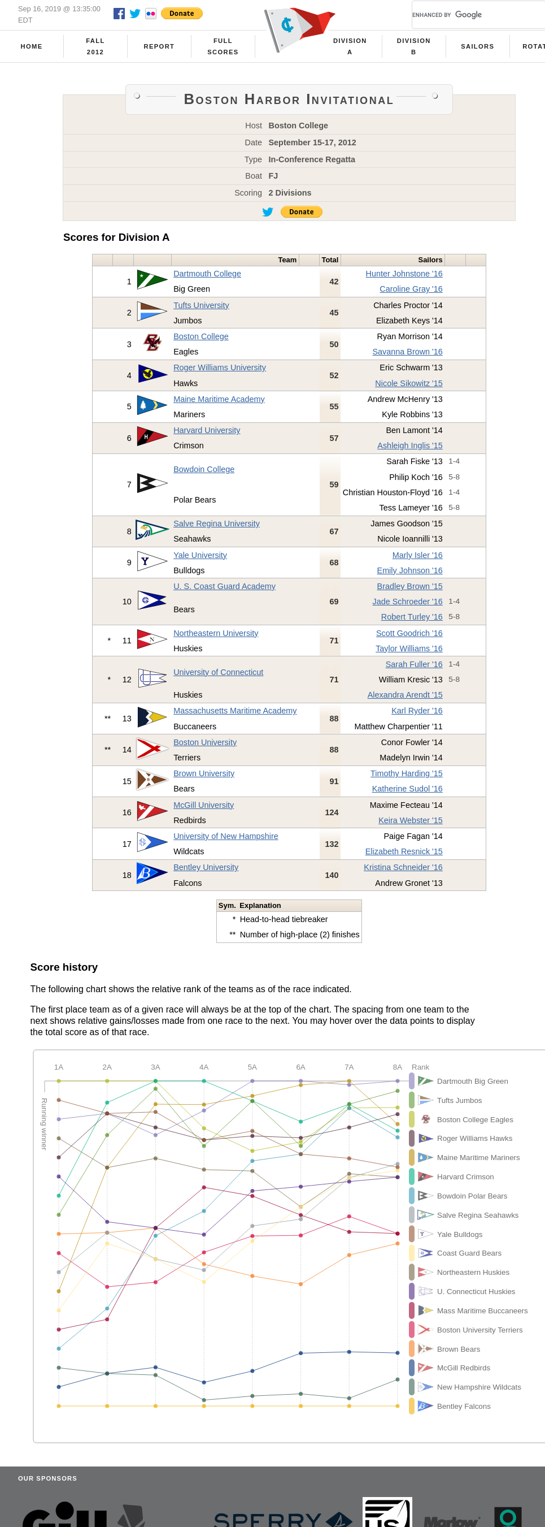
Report (159, 46)
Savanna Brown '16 (408, 351)
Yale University (200, 555)
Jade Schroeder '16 (408, 601)
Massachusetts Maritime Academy (235, 710)
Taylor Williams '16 (409, 648)
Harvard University (206, 430)
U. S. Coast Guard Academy (224, 586)
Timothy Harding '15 (406, 773)
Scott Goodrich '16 (409, 633)
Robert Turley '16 (412, 616)
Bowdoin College (203, 469)
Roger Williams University (219, 367)
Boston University (205, 742)
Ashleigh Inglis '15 (410, 445)
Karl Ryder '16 (417, 710)
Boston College (201, 336)
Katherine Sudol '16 (407, 788)
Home (32, 46)
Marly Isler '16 (418, 555)
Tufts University (201, 305)
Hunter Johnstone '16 (404, 273)
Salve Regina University (216, 523)
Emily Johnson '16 (410, 570)
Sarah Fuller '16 (414, 664)
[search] (465, 14)
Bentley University (205, 867)
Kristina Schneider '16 (403, 867)
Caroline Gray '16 (411, 288)
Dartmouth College (207, 273)
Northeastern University (215, 633)
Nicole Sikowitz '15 (409, 383)
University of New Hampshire (225, 836)
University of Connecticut (218, 672)
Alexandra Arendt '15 (405, 694)
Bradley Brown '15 (410, 586)
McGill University (203, 805)
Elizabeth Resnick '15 (404, 851)
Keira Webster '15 (410, 820)
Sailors (477, 46)
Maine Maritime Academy (219, 399)
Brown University (203, 773)
